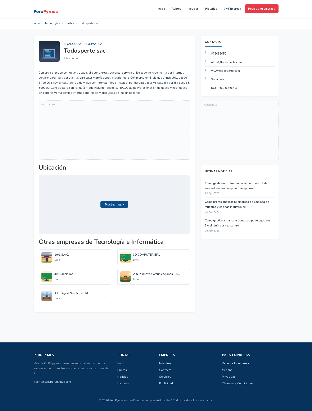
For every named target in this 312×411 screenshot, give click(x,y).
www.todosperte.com (225, 71)
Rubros (176, 9)
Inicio (161, 9)
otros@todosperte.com (226, 62)
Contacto (165, 370)
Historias (211, 9)
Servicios (165, 377)
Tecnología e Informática (59, 23)
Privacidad (229, 377)
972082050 (218, 54)
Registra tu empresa (261, 9)
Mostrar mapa (114, 204)
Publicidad (166, 383)
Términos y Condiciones (237, 383)
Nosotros (165, 363)
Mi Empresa (232, 9)
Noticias (193, 9)
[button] (114, 204)
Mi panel (227, 370)
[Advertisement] (114, 130)
